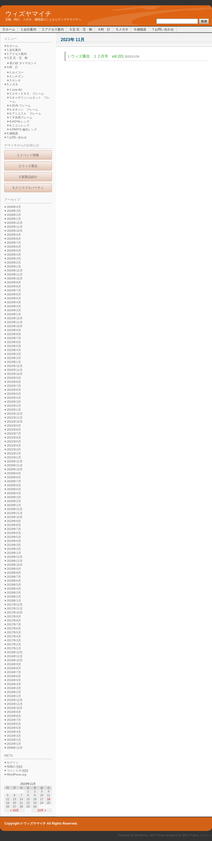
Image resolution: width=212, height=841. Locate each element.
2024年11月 (15, 274)
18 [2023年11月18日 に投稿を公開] (48, 799)
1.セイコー (17, 72)
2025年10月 (15, 230)
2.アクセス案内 (53, 29)
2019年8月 (14, 525)
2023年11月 (15, 322)
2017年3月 (14, 640)
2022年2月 (14, 405)
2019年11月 (15, 513)
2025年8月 (14, 238)
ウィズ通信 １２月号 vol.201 (97, 56)
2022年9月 (14, 377)
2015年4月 (14, 731)
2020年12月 (15, 461)
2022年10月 (15, 373)
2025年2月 (14, 262)
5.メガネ (122, 29)
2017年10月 (15, 612)
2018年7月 (14, 576)
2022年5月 (14, 393)
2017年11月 (15, 608)
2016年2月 (14, 692)
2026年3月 (14, 210)
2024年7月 (14, 290)
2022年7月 (14, 385)
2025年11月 (15, 226)
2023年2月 (14, 358)
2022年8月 (14, 381)
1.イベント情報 (28, 155)
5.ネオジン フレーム (24, 109)
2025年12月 (15, 222)
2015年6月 (14, 723)
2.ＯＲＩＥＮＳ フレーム (27, 93)
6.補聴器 (140, 29)
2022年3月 (14, 401)
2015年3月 (14, 735)
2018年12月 (15, 556)
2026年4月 (14, 206)
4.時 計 (104, 29)
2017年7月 (14, 624)
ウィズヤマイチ (28, 13)
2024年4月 (14, 302)
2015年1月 (14, 743)
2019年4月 (14, 540)
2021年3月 (14, 449)
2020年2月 (14, 501)
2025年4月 (14, 254)
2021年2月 (14, 453)
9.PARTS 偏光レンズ (23, 129)
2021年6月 (14, 437)
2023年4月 (14, 350)
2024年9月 (14, 282)
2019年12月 (15, 509)
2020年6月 (14, 485)
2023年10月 (15, 326)
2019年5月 (14, 536)
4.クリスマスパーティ (28, 188)
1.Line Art (16, 89)
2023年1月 (14, 361)
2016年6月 (14, 676)
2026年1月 (14, 218)
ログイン (13, 762)
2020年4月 (14, 493)
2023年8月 (14, 334)
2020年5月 (14, 489)
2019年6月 (14, 533)
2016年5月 (14, 680)
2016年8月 (14, 668)
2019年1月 (14, 552)
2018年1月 (14, 600)
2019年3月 (14, 544)
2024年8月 (14, 286)
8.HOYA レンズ (19, 121)
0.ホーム (9, 29)
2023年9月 (14, 330)
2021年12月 (15, 413)
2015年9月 (14, 711)
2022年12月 (15, 365)
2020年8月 (14, 477)
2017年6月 (14, 628)
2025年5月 (14, 250)
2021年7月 (14, 433)
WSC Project (190, 835)
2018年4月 (14, 588)
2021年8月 (14, 429)
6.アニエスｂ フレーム (25, 113)
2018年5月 (14, 584)
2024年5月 (14, 298)
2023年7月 (14, 338)
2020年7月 (14, 481)
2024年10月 (15, 278)
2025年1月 (14, 266)
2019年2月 (14, 548)
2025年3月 (14, 258)
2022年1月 (14, 409)
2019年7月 (14, 529)
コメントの (17, 770)
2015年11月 (15, 704)
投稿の (15, 766)
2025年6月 (14, 246)
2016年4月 (14, 684)
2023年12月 (15, 318)
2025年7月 (14, 242)
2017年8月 (14, 620)
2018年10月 (15, 564)
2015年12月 (15, 700)
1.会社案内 (28, 29)
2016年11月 (15, 656)
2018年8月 (14, 572)
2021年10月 (15, 421)
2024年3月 (14, 306)
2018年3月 (14, 592)
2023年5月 (14, 346)
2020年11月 (15, 465)
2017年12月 (15, 604)
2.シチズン (17, 76)
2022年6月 (14, 389)
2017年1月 (14, 648)
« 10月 (14, 810)
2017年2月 (14, 644)
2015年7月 (14, 719)
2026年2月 (14, 214)
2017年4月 (14, 636)
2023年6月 (14, 342)
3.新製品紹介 (28, 177)
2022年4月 (14, 397)
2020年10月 (15, 469)
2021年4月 (14, 445)
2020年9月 (14, 473)
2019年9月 (14, 521)
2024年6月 (14, 294)
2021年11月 (15, 417)
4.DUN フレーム (20, 105)
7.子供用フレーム (21, 117)
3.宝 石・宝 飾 (81, 29)
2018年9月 (14, 568)
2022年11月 (15, 369)
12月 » (41, 810)
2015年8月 (14, 715)
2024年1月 (14, 314)
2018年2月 (14, 596)
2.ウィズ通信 (28, 166)
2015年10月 (15, 707)
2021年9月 (14, 425)
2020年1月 (14, 505)
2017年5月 (14, 632)
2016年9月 (14, 664)
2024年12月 (15, 270)
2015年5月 (14, 727)
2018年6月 (14, 580)
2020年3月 (14, 497)
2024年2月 (14, 310)
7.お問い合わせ (163, 29)
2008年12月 (15, 747)
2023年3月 (14, 354)
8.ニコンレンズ (19, 125)
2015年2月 (14, 739)
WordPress (141, 835)
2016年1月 (14, 696)
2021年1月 (14, 457)
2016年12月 (15, 652)
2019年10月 (15, 517)
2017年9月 (14, 616)
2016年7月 (14, 672)
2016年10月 (15, 660)
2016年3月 (14, 688)
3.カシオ (15, 80)
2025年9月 (14, 234)
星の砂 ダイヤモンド (23, 63)
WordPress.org (16, 774)
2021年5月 (14, 441)
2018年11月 (15, 560)
